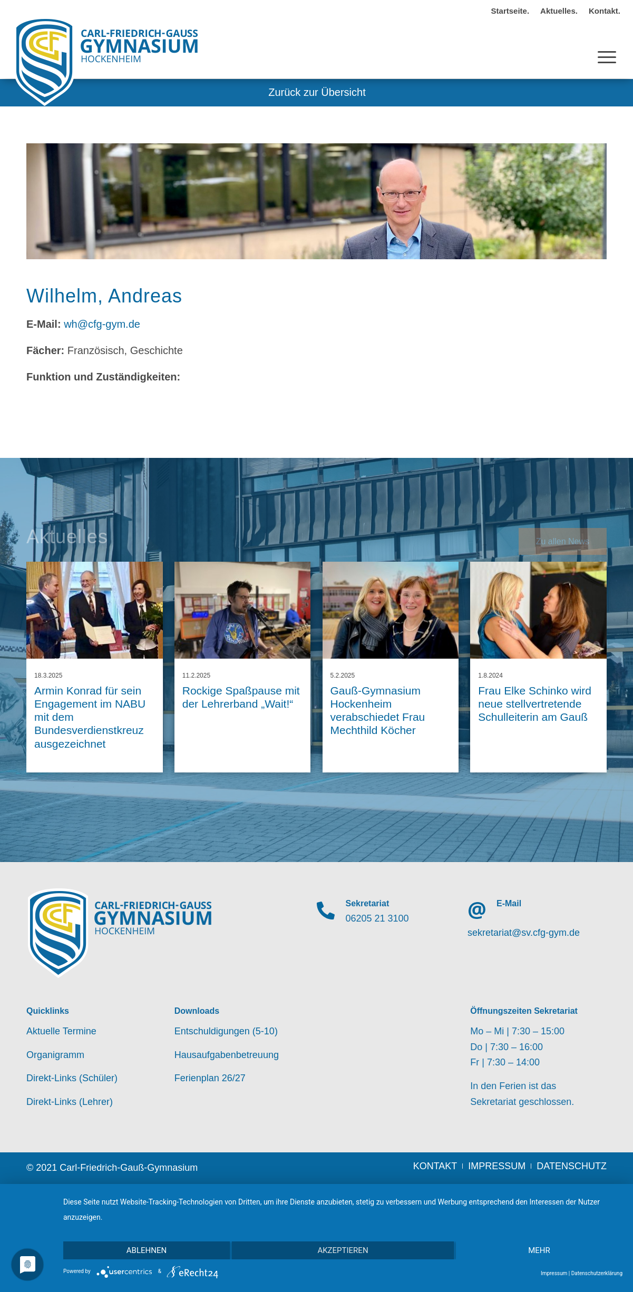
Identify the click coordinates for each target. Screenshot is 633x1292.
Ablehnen (146, 1250)
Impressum (554, 1273)
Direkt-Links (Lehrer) (69, 1102)
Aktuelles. (559, 10)
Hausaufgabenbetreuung (226, 1055)
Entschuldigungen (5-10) (226, 1031)
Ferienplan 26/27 (210, 1078)
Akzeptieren (342, 1250)
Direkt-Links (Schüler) (72, 1078)
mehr (539, 1250)
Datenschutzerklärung (596, 1273)
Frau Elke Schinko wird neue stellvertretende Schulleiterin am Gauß (534, 703)
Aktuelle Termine (61, 1031)
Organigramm (55, 1055)
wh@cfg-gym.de (102, 324)
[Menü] (606, 47)
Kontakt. (604, 10)
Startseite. (510, 10)
